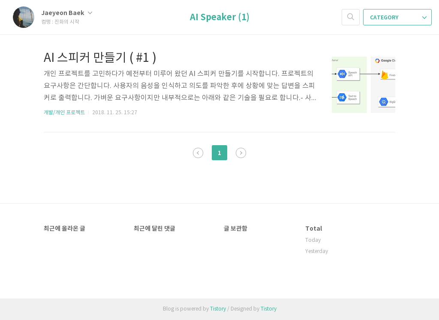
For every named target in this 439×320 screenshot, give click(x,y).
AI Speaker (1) (220, 17)
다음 (241, 153)
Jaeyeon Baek (66, 13)
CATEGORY (398, 18)
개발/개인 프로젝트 (64, 113)
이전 (198, 153)
